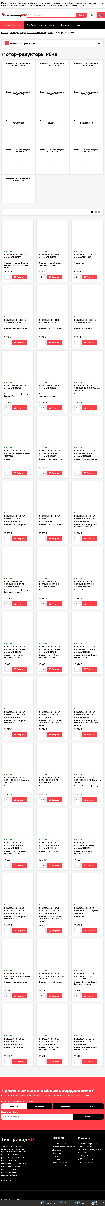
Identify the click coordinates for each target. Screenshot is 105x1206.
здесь (82, 5)
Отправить (89, 1117)
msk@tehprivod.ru (85, 1162)
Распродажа (57, 1159)
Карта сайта (6, 1180)
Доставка (56, 1150)
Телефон (14, 1106)
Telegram (65, 1106)
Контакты (56, 1156)
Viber (91, 1106)
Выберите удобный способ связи (17, 1101)
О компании (57, 1153)
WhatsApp (40, 1106)
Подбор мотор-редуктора (63, 1147)
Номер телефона (9, 1112)
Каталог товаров (59, 1143)
